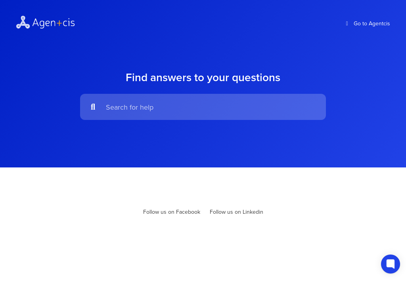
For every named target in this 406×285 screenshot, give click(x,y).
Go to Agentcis (367, 24)
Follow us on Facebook (171, 212)
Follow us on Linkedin (236, 212)
